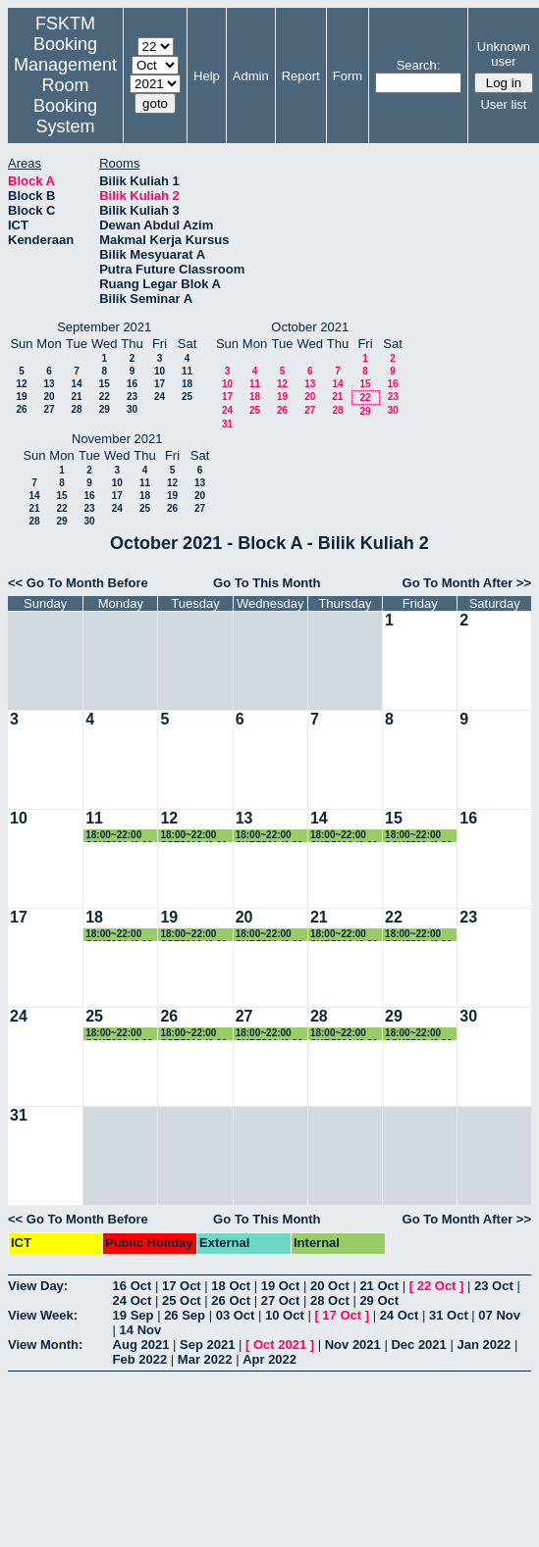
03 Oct (235, 1315)
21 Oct (379, 1285)
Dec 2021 (418, 1344)
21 (76, 396)
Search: (419, 65)
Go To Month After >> (467, 582)
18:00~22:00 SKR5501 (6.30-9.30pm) (271, 835)
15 (104, 383)
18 (187, 383)
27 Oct (280, 1300)
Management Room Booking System (65, 95)
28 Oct (330, 1300)
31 (227, 424)
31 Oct (448, 1315)
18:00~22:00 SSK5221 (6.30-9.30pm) (120, 835)
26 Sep (184, 1315)
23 (132, 396)
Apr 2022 (269, 1359)
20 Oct (330, 1285)
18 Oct (230, 1285)
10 (159, 371)
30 (132, 409)
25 (187, 396)
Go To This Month (267, 582)
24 (159, 396)
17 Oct (181, 1285)
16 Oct (132, 1285)
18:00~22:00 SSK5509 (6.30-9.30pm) (420, 835)
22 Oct (437, 1285)
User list (503, 104)
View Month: (45, 1344)
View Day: (38, 1285)
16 (132, 383)
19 (21, 396)
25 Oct (181, 1300)
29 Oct (379, 1300)
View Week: (43, 1315)
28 (76, 409)
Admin (251, 76)
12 (21, 383)
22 (104, 396)
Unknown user (503, 54)
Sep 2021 (207, 1344)
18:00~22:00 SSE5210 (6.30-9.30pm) (195, 835)
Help (206, 76)
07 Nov (499, 1315)
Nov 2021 (353, 1344)
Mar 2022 (205, 1359)
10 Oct (284, 1315)
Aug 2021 (141, 1344)
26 (21, 409)
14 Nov (141, 1329)
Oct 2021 (279, 1344)
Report (301, 76)
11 (187, 371)
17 (159, 383)
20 (48, 396)
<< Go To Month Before (78, 582)
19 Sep (133, 1315)
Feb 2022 (140, 1359)
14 (76, 383)
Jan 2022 (484, 1344)
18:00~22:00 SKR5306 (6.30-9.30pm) (345, 835)
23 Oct (493, 1285)
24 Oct (132, 1300)
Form (347, 76)
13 (48, 383)
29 (104, 409)
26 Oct (230, 1300)
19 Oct (280, 1285)
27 (48, 409)
